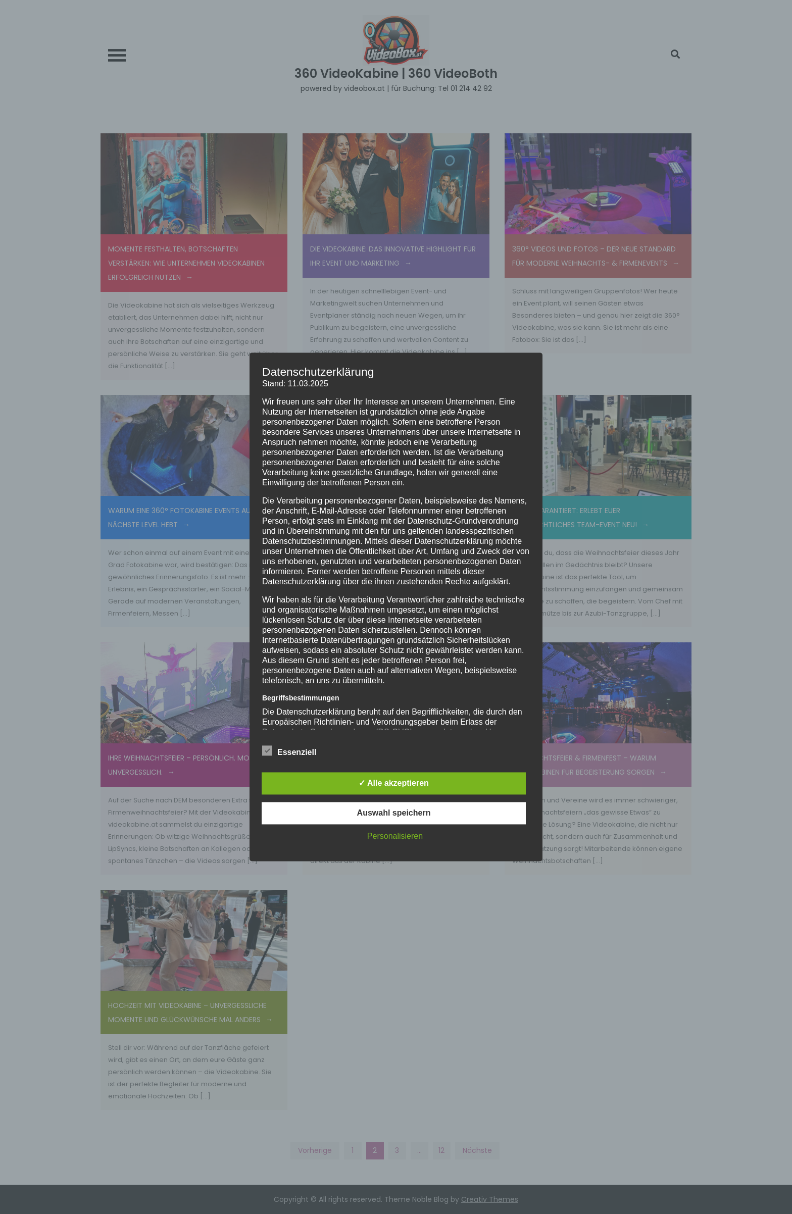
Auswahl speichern (394, 813)
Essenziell (289, 751)
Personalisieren (395, 836)
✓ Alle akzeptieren (394, 783)
